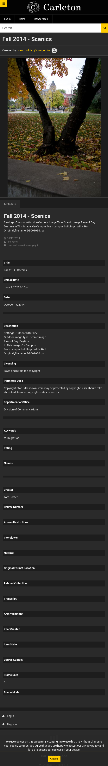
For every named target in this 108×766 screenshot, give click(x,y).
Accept (54, 759)
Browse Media (41, 18)
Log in (7, 18)
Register (9, 724)
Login (8, 716)
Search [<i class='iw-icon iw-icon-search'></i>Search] (105, 28)
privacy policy (90, 745)
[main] (54, 392)
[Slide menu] (3, 3)
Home (22, 18)
